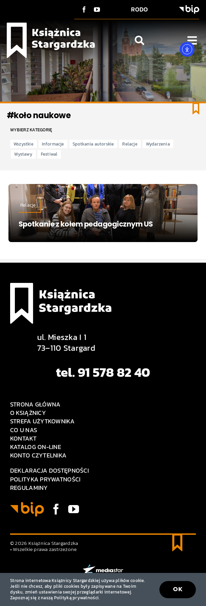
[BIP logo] (189, 7)
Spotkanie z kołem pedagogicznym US (86, 224)
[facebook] (84, 9)
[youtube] (97, 9)
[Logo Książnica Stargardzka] (51, 25)
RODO (139, 9)
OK (177, 589)
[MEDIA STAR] (103, 567)
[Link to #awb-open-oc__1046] (139, 40)
